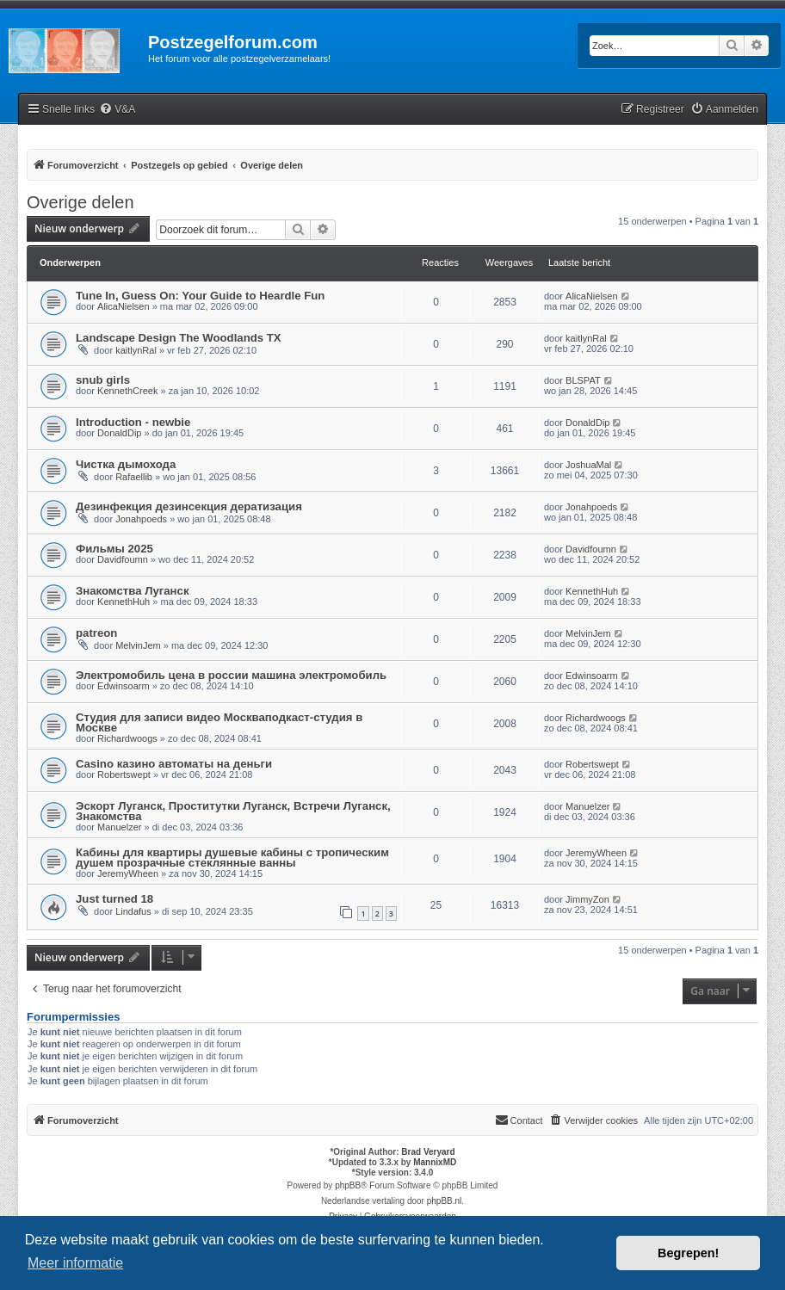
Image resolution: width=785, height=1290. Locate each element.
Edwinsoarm (123, 686)
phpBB (348, 1185)
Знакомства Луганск (132, 590)
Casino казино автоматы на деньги (174, 763)
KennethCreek (127, 391)
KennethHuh (123, 601)
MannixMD (434, 1162)
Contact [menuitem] (519, 1120)
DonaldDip (119, 433)
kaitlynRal (136, 350)
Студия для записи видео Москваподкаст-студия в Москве (219, 722)
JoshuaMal (588, 465)
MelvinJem (138, 645)
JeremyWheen (127, 873)
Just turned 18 (114, 898)
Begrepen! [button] (688, 1253)
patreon (96, 632)
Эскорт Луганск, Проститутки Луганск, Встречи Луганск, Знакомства (233, 811)
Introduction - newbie (133, 422)
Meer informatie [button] (75, 1263)
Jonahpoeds (141, 519)
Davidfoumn (122, 559)
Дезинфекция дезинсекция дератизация (189, 506)
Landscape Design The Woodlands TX (178, 337)
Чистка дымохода (126, 464)
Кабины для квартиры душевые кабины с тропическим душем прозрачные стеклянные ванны (232, 857)
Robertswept (124, 774)
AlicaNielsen (123, 306)
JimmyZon (587, 899)
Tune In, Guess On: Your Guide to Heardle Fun (200, 295)
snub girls (103, 379)
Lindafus (133, 911)
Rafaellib (133, 477)
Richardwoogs (127, 738)
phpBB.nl (444, 1201)
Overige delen (80, 202)
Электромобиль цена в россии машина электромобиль (231, 675)
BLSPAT (583, 380)
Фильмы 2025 (114, 548)
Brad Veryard (427, 1152)
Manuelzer (119, 827)
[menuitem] (117, 109)
